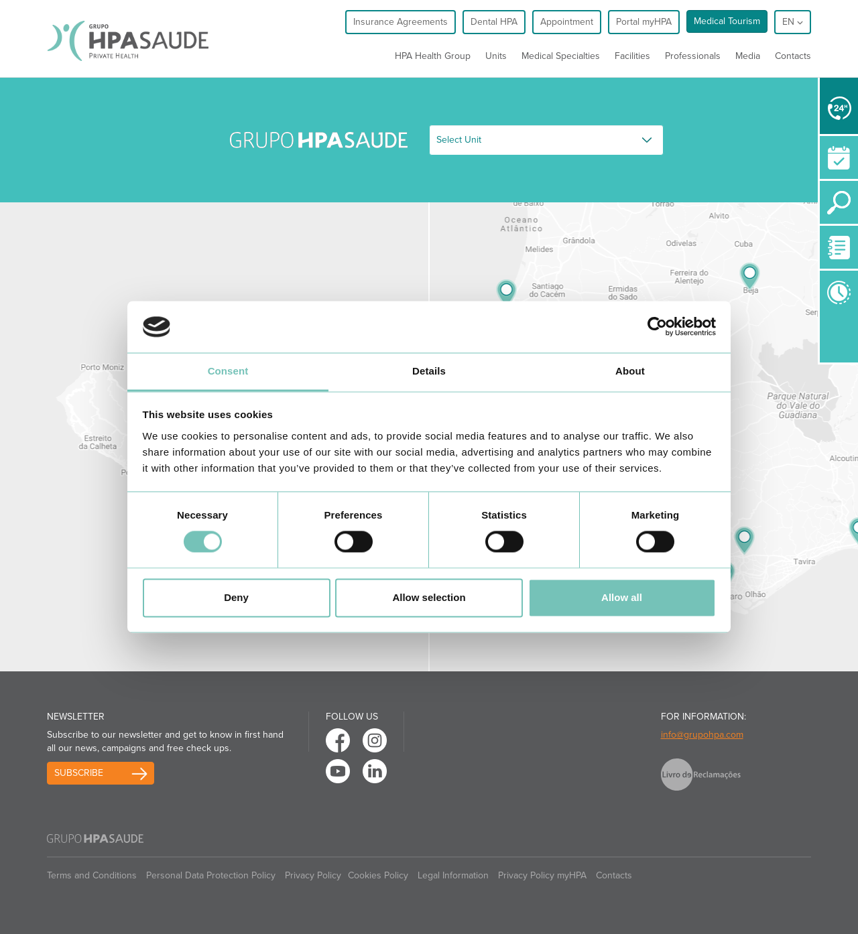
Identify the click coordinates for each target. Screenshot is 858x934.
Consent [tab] (228, 371)
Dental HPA (494, 21)
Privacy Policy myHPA (542, 875)
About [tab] (630, 371)
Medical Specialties (561, 56)
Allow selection (428, 597)
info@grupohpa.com (702, 734)
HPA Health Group (433, 56)
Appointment (566, 21)
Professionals (693, 56)
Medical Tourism (727, 21)
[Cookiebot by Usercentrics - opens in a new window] (657, 327)
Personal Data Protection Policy (210, 875)
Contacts (793, 56)
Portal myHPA (644, 21)
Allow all (621, 597)
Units (496, 56)
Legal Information (453, 875)
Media (747, 56)
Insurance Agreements (400, 21)
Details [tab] (429, 371)
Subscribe (78, 773)
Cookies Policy (378, 875)
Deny (236, 597)
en (792, 21)
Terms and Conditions (92, 875)
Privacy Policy (313, 875)
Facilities (632, 56)
